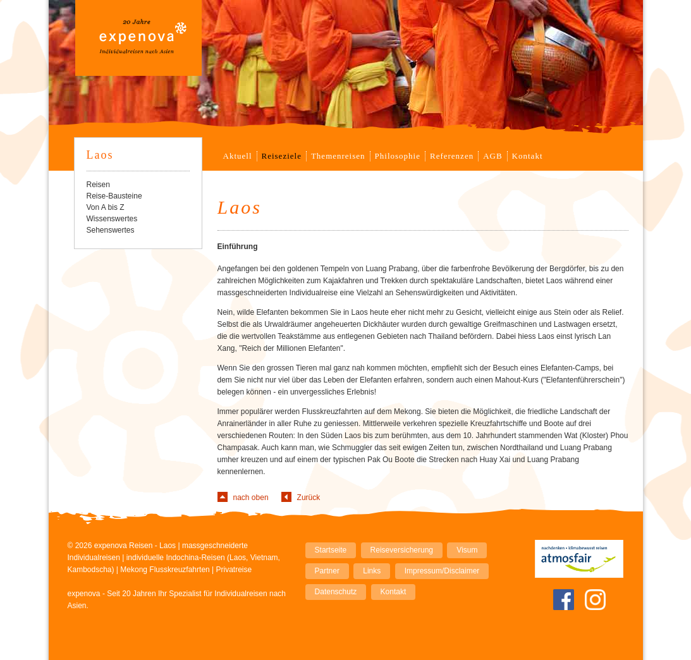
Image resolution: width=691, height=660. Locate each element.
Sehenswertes (111, 230)
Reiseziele (282, 156)
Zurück (309, 497)
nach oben (251, 497)
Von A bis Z (106, 207)
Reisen (98, 184)
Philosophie (397, 156)
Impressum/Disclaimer (442, 570)
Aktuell (237, 156)
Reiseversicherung (401, 550)
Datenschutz (336, 591)
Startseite (331, 550)
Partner (327, 570)
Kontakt (527, 156)
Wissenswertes (112, 218)
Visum (466, 550)
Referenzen (452, 156)
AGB (492, 156)
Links (372, 570)
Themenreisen (338, 156)
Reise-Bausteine (114, 196)
